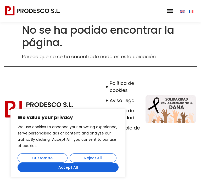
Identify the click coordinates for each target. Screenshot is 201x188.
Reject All (93, 158)
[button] (170, 11)
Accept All (68, 167)
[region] (68, 143)
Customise (42, 158)
